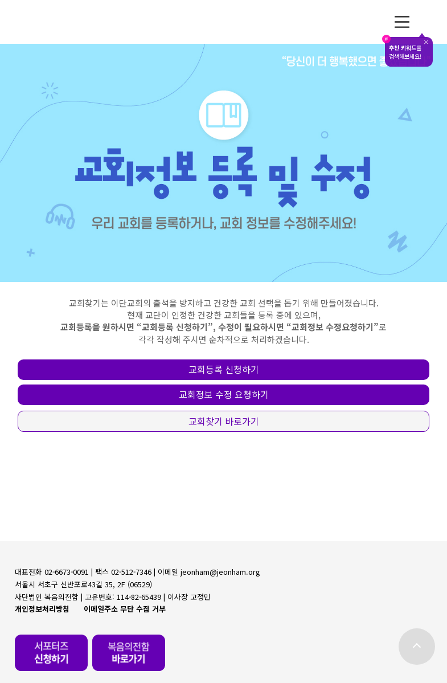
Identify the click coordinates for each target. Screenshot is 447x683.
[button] (223, 369)
